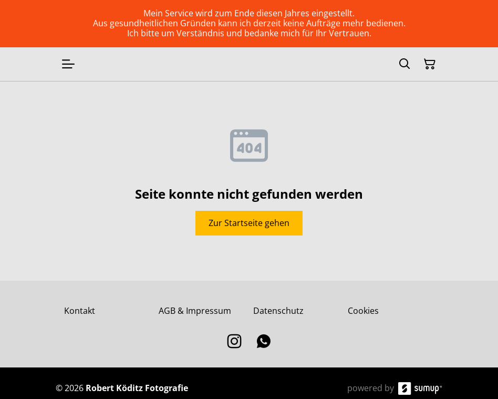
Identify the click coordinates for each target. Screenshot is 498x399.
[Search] (404, 64)
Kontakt (79, 310)
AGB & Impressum (195, 310)
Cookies (363, 310)
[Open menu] (68, 64)
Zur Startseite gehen (249, 223)
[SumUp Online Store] (420, 388)
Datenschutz (278, 310)
